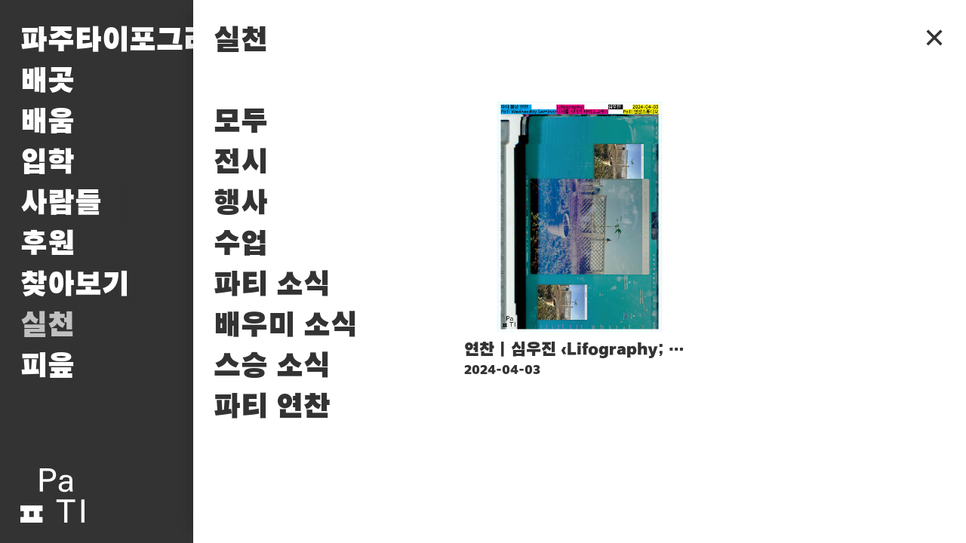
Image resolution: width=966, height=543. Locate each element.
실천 (47, 325)
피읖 (47, 366)
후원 (47, 244)
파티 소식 (272, 285)
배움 (47, 122)
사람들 (61, 203)
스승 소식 (272, 366)
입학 (47, 163)
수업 (241, 244)
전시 (241, 163)
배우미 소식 (286, 325)
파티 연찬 (272, 407)
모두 (241, 122)
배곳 (47, 81)
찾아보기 (74, 285)
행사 (241, 203)
